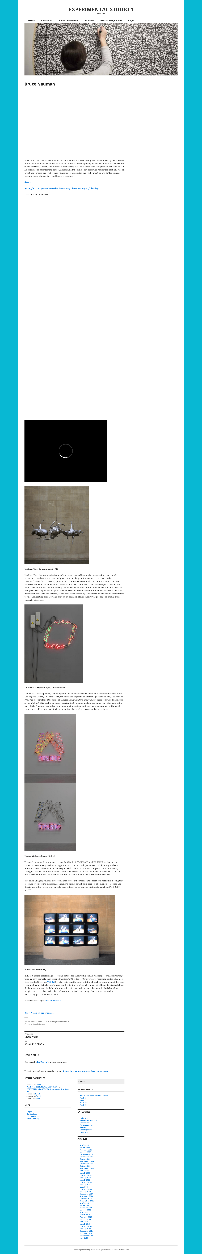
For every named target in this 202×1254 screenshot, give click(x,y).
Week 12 (83, 1098)
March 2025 (85, 1147)
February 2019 (86, 1217)
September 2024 (87, 1161)
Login (131, 20)
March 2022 (85, 1180)
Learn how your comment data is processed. (86, 1071)
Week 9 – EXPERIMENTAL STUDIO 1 (42, 1087)
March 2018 (85, 1224)
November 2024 (86, 1157)
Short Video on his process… (39, 1013)
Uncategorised (39, 1024)
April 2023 (84, 1171)
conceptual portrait (88, 1120)
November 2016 (86, 1236)
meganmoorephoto (60, 1022)
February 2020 (86, 1208)
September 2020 (87, 1201)
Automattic (124, 1250)
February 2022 (86, 1182)
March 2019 (85, 1215)
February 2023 (86, 1175)
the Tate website (53, 1000)
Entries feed (32, 1114)
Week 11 (83, 1100)
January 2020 (85, 1210)
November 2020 (86, 1196)
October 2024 (85, 1159)
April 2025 (84, 1145)
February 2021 (86, 1189)
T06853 (51, 982)
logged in (42, 1062)
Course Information (68, 20)
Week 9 (83, 1105)
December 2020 (86, 1194)
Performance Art (87, 1125)
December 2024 (86, 1154)
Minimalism (85, 1123)
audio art (83, 1118)
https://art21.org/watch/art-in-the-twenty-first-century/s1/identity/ (61, 188)
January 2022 (85, 1185)
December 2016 (86, 1233)
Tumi (38, 1096)
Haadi (38, 1085)
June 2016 (84, 1238)
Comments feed (33, 1116)
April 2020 (84, 1203)
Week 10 (83, 1103)
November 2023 (86, 1164)
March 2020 (85, 1205)
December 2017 (86, 1231)
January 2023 (85, 1178)
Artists (31, 20)
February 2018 (86, 1226)
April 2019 (84, 1212)
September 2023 (87, 1168)
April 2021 (84, 1187)
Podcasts (83, 1127)
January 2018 (85, 1229)
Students (89, 20)
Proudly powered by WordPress (86, 1250)
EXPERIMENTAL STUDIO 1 (101, 9)
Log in (29, 1112)
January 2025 (85, 1152)
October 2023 (85, 1166)
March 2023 (85, 1173)
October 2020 (86, 1198)
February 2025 (86, 1150)
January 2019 (85, 1219)
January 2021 (85, 1192)
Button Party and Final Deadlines (94, 1096)
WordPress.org (33, 1118)
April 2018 (84, 1222)
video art (83, 1132)
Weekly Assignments (111, 20)
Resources (46, 20)
